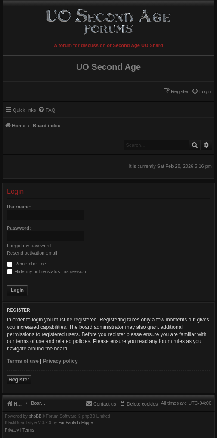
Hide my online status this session (46, 271)
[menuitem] (201, 91)
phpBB (35, 416)
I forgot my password (29, 245)
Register (19, 380)
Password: (19, 227)
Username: (19, 206)
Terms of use (23, 361)
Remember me (26, 263)
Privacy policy (60, 361)
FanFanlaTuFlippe (75, 423)
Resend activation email (32, 252)
